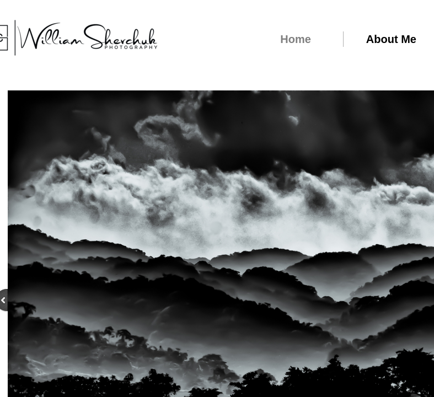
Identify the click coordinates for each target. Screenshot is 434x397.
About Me (391, 39)
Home (295, 39)
